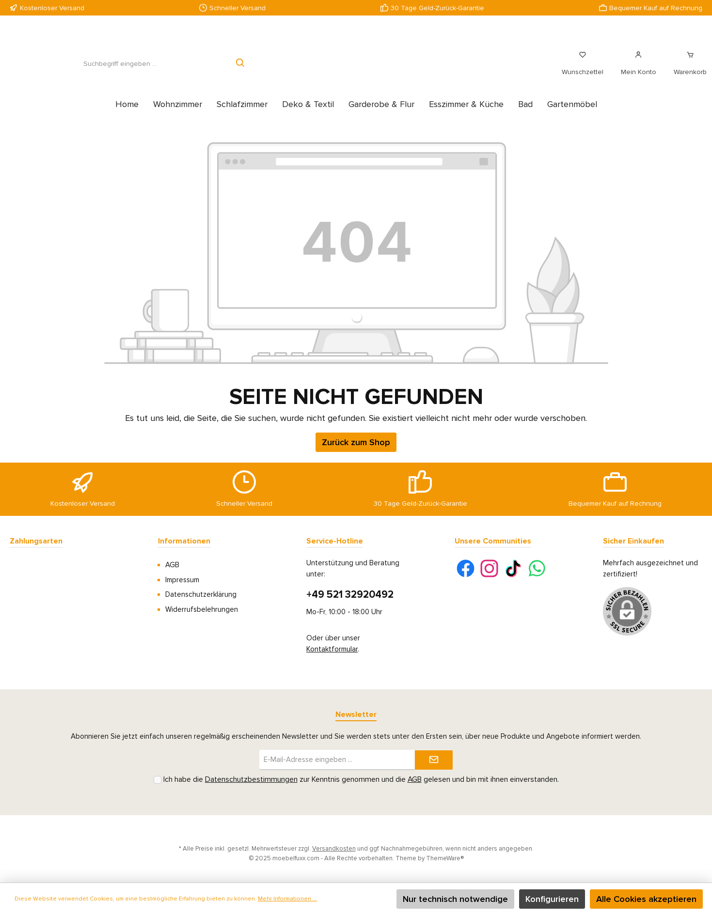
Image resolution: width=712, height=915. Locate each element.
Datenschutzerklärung (201, 594)
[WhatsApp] (537, 568)
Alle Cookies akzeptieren (646, 899)
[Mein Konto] (639, 69)
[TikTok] (513, 568)
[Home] (127, 115)
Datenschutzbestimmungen (251, 779)
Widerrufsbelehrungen (201, 609)
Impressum (182, 579)
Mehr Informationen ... (287, 898)
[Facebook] (465, 568)
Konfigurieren (552, 899)
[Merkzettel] (582, 69)
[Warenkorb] (687, 69)
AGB (172, 564)
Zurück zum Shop (356, 453)
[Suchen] (240, 69)
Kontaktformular (332, 649)
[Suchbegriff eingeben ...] (120, 69)
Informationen (184, 541)
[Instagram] (489, 568)
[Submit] (433, 760)
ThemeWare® (445, 858)
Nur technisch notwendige (455, 899)
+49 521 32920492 (350, 595)
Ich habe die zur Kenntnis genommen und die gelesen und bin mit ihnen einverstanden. (361, 779)
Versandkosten (334, 849)
